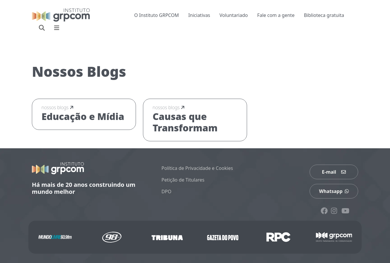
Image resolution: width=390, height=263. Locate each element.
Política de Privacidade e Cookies (197, 168)
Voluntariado (234, 15)
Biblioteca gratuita (324, 15)
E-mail (334, 172)
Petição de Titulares (182, 180)
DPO (166, 191)
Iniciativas (199, 15)
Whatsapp (334, 191)
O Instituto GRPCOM (156, 15)
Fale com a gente (276, 15)
